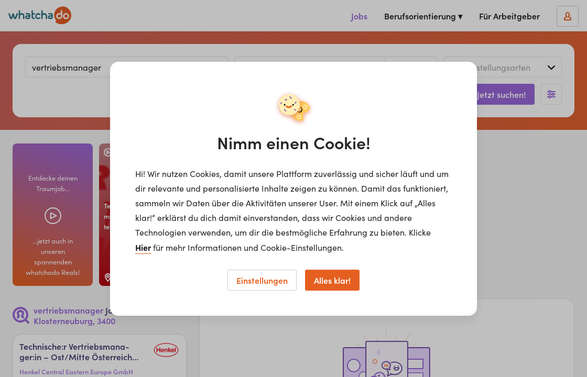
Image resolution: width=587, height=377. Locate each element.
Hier (143, 247)
